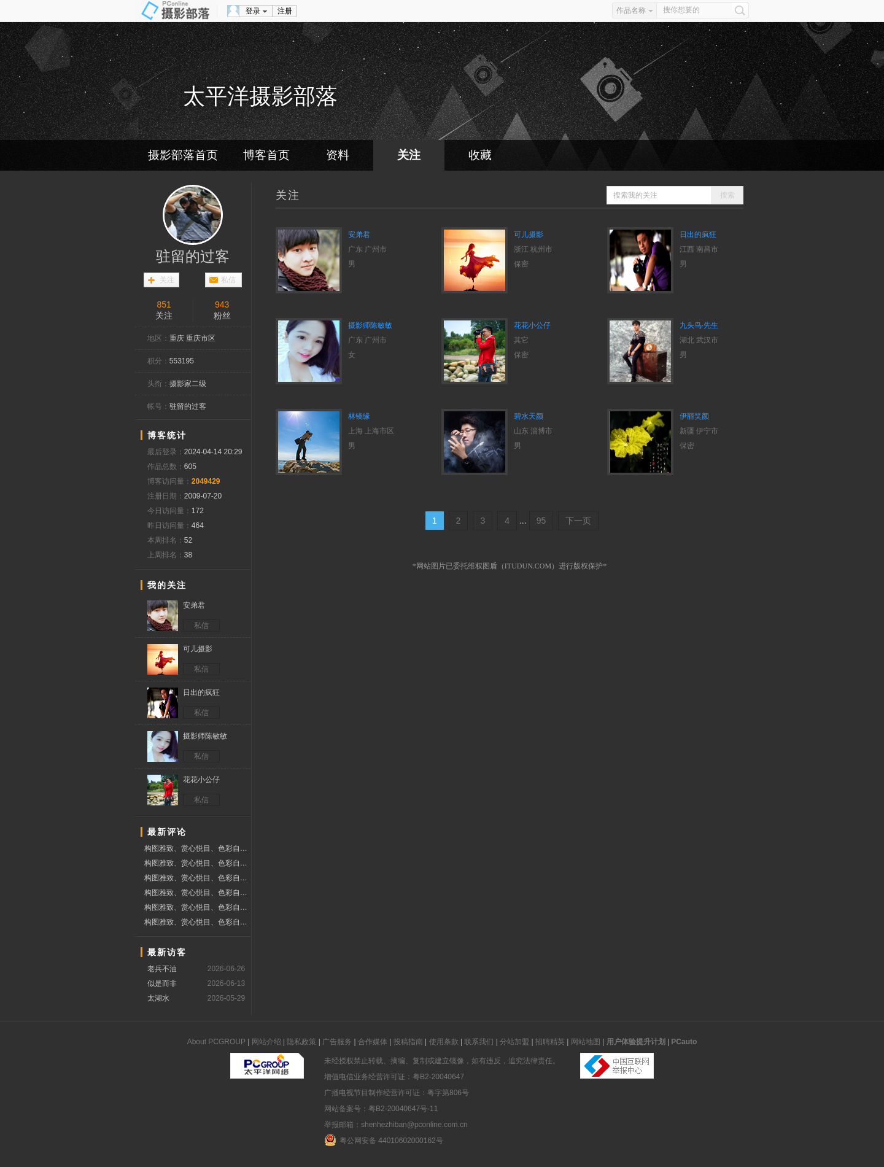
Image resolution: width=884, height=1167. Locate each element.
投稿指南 (408, 1041)
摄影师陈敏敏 (370, 325)
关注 (409, 155)
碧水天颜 (528, 416)
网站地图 (585, 1041)
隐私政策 (301, 1041)
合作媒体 (372, 1041)
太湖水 (158, 998)
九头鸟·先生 (699, 325)
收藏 (480, 155)
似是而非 (162, 983)
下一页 (578, 520)
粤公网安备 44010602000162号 (383, 1140)
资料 (337, 155)
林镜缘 (359, 416)
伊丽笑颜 (694, 416)
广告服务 (337, 1041)
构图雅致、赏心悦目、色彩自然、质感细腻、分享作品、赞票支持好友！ (197, 848)
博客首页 (266, 155)
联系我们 (479, 1041)
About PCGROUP (216, 1041)
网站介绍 (266, 1041)
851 (164, 304)
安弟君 (359, 234)
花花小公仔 (532, 325)
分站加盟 (514, 1041)
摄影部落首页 (183, 155)
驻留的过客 (193, 257)
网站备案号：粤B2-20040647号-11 (381, 1108)
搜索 (727, 195)
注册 (284, 11)
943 (222, 304)
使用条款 (444, 1041)
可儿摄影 (528, 234)
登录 (253, 11)
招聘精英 (550, 1041)
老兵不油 (162, 968)
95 (541, 520)
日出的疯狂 (698, 234)
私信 (228, 280)
